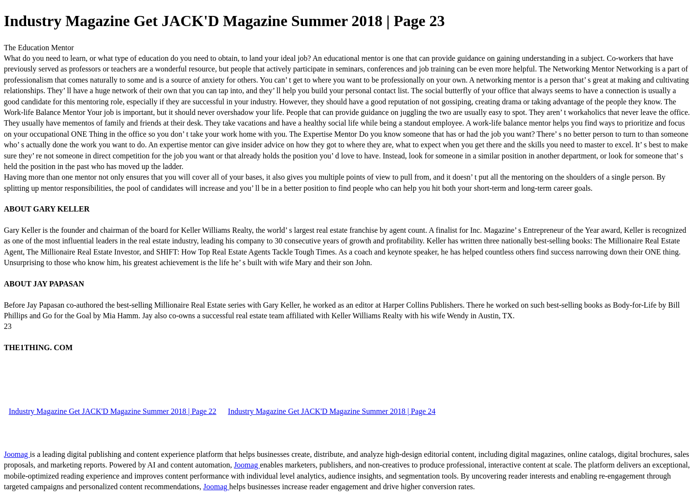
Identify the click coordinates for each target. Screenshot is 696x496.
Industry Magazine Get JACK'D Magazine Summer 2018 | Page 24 (332, 411)
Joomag (17, 454)
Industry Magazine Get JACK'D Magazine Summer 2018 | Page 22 (113, 411)
